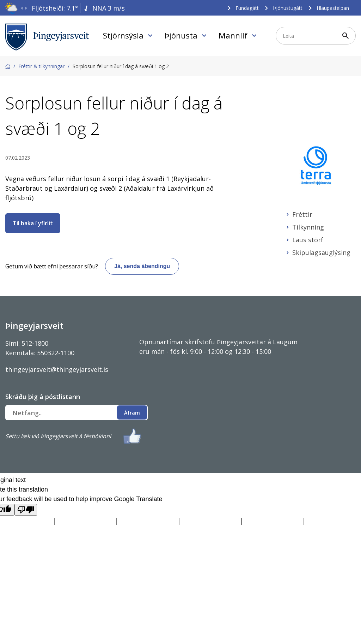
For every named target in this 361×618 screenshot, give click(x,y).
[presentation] (21, 8)
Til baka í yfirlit (33, 223)
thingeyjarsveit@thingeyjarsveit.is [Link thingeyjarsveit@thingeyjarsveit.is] (56, 369)
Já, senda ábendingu (142, 266)
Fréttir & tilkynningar (41, 66)
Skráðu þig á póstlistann (42, 396)
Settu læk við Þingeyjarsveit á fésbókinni (58, 436)
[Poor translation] (25, 510)
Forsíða (7, 66)
